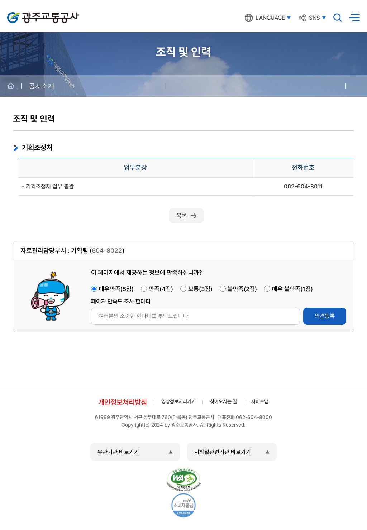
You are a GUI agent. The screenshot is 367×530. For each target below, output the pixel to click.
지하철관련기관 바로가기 (222, 452)
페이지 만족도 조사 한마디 (121, 301)
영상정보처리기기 (178, 401)
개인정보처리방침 (122, 402)
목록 (181, 215)
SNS (314, 18)
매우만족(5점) (116, 289)
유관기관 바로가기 (118, 452)
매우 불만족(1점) (292, 289)
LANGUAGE (270, 18)
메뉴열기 (354, 17)
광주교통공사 (22, 13)
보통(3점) (200, 289)
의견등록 (325, 316)
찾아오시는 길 (223, 401)
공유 (356, 86)
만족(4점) (161, 289)
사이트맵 (259, 401)
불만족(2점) (242, 289)
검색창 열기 (337, 17)
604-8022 (107, 250)
